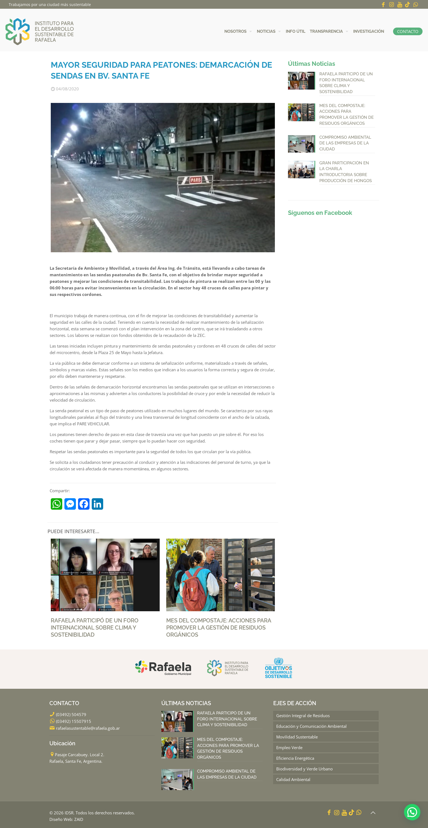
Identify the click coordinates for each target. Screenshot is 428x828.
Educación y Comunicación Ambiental (311, 726)
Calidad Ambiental (293, 779)
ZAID (78, 819)
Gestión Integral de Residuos (303, 715)
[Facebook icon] (383, 4)
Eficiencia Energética (295, 758)
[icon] (407, 4)
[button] (412, 812)
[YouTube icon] (399, 4)
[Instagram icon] (391, 4)
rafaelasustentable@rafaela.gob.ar (88, 728)
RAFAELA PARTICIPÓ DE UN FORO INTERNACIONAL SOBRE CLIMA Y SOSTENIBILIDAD (94, 627)
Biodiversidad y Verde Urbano (304, 768)
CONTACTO (407, 31)
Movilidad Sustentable (297, 736)
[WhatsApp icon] (415, 4)
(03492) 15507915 (73, 721)
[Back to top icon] (373, 812)
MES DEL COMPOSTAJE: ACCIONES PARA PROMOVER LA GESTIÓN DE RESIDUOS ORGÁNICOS (218, 627)
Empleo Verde (289, 747)
